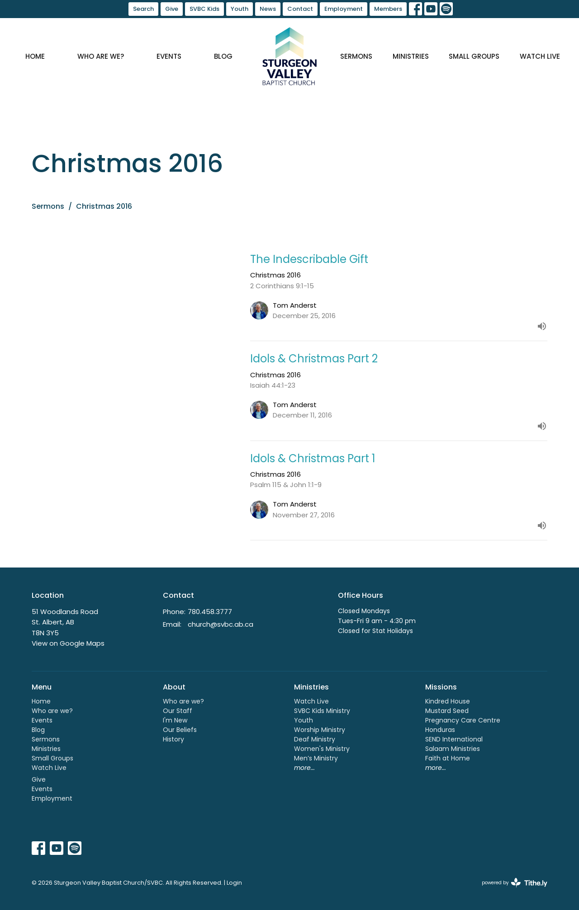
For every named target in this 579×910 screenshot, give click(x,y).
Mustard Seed (447, 710)
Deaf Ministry (314, 739)
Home (35, 56)
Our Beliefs (180, 729)
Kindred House (447, 701)
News (268, 9)
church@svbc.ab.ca (220, 624)
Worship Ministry (319, 729)
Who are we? (100, 56)
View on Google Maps (68, 643)
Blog (223, 56)
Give (171, 9)
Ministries (411, 56)
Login (234, 882)
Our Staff (177, 710)
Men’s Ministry (316, 758)
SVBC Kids (204, 9)
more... (304, 767)
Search (143, 9)
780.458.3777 (210, 611)
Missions (441, 687)
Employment (343, 9)
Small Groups (474, 56)
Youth (239, 9)
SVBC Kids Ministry (322, 710)
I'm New (175, 720)
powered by (514, 882)
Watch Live (540, 56)
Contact (300, 9)
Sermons (356, 56)
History (173, 739)
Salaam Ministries (452, 748)
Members (388, 9)
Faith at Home (447, 758)
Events (169, 56)
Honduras (440, 729)
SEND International (454, 739)
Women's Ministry (322, 748)
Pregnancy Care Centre (462, 720)
